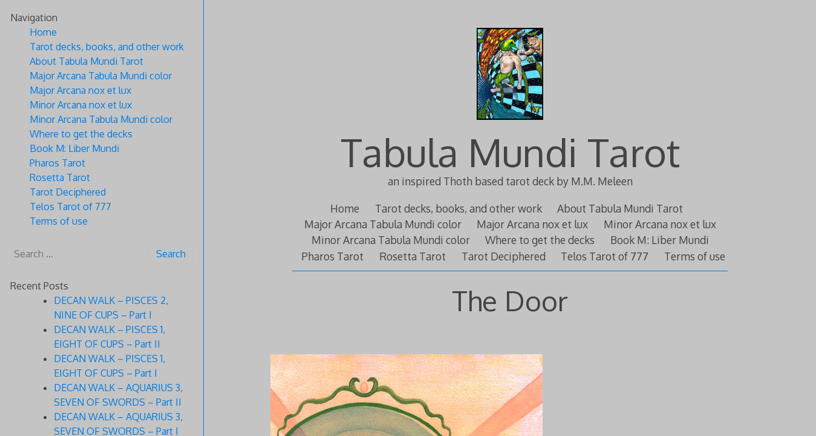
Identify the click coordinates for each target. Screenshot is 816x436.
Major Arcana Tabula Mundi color (383, 224)
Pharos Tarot (332, 256)
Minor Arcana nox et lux (660, 224)
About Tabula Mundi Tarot (620, 208)
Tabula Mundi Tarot (510, 151)
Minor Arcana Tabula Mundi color (391, 239)
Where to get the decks (540, 239)
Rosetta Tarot (412, 256)
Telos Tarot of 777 (604, 256)
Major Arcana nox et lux (532, 224)
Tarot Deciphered (504, 256)
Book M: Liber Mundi (659, 239)
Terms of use (694, 256)
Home (344, 208)
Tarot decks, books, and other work (458, 208)
